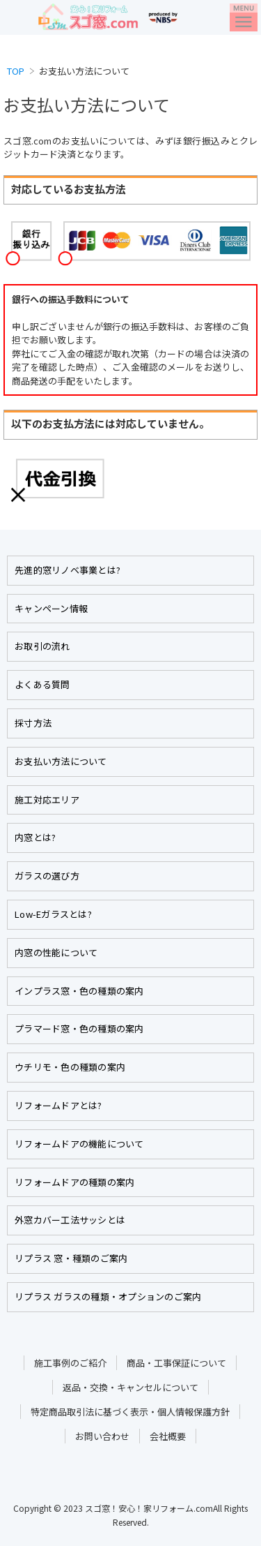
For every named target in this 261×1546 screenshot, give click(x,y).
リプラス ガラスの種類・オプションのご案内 (108, 1296)
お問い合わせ (102, 1436)
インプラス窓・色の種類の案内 (79, 990)
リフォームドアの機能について (79, 1143)
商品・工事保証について (176, 1362)
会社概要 (168, 1436)
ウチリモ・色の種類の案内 (70, 1066)
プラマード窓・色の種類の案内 (79, 1028)
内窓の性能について (56, 952)
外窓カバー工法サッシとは (70, 1219)
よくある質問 (42, 684)
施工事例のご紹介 (70, 1362)
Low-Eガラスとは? (53, 914)
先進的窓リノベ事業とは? (67, 570)
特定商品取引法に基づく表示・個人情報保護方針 (130, 1411)
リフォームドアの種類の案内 (74, 1182)
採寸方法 (33, 722)
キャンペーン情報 (51, 608)
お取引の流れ (42, 646)
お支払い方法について (61, 761)
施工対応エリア (47, 799)
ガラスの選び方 (47, 875)
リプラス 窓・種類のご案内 (71, 1258)
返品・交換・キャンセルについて (130, 1387)
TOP (15, 70)
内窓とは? (35, 837)
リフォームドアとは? (58, 1105)
